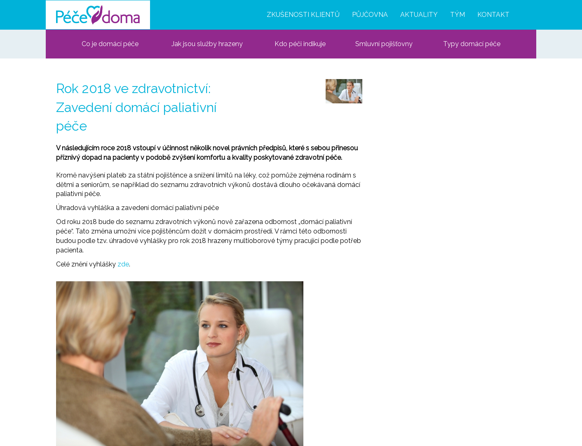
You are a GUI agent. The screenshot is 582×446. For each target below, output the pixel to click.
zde (123, 264)
